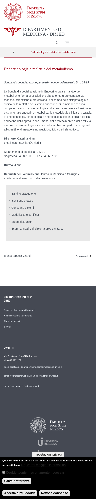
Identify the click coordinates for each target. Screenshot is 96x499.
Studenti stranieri (21, 221)
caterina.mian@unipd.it (26, 142)
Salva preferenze (17, 484)
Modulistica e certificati (25, 214)
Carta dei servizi (12, 321)
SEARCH (84, 39)
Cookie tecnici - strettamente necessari (35, 475)
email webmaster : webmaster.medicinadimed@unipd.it (31, 376)
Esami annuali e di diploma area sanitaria (37, 228)
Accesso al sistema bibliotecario (19, 310)
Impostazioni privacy (48, 457)
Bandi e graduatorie (23, 193)
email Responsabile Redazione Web (21, 386)
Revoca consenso (54, 496)
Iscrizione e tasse (22, 200)
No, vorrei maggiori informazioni (43, 467)
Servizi (7, 326)
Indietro (14, 52)
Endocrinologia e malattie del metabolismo (52, 52)
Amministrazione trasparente (18, 315)
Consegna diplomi (22, 207)
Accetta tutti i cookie (19, 496)
